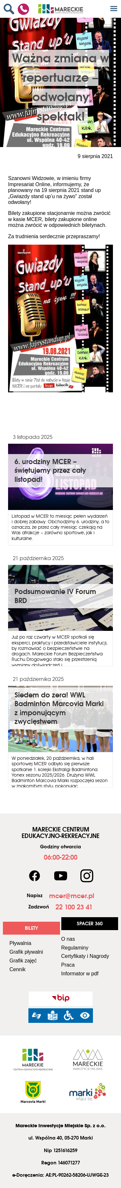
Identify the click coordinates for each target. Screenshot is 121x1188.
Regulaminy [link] (74, 947)
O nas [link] (68, 939)
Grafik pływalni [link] (26, 952)
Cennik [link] (17, 969)
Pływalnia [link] (20, 943)
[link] (10, 9)
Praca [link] (68, 965)
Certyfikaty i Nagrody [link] (85, 956)
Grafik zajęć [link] (22, 960)
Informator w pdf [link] (80, 973)
